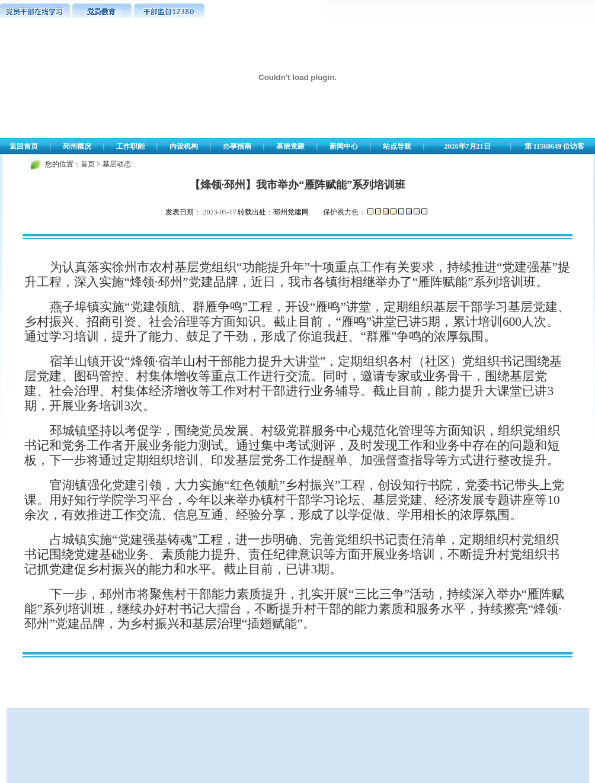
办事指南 (237, 146)
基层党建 (290, 146)
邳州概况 (77, 146)
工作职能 (130, 146)
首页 (88, 164)
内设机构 (183, 146)
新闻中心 (344, 146)
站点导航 (397, 146)
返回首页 (23, 146)
